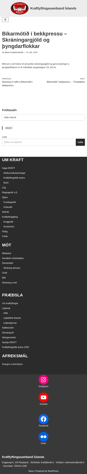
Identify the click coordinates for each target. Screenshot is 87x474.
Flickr (43, 443)
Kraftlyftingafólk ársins (14, 178)
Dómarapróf (8, 332)
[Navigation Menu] (5, 19)
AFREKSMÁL (15, 356)
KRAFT (8, 128)
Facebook (43, 426)
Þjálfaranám (8, 328)
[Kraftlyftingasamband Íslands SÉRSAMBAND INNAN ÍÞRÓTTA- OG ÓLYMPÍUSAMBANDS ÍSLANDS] (43, 8)
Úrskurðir (7, 207)
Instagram (43, 386)
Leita (4, 137)
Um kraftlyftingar (10, 303)
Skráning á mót (9, 282)
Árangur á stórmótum (12, 364)
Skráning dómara (11, 268)
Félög (5, 231)
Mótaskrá (6, 253)
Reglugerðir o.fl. (10, 192)
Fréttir (5, 236)
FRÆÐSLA (12, 295)
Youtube (43, 404)
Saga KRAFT (8, 168)
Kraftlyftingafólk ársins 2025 (15, 347)
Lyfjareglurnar (10, 323)
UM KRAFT (13, 159)
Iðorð (5, 183)
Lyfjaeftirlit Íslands (12, 318)
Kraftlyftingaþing (10, 217)
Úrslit (4, 273)
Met (4, 278)
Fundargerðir (9, 202)
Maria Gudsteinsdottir (14, 52)
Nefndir (5, 212)
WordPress (53, 471)
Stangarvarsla (9, 337)
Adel (5, 313)
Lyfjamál (6, 308)
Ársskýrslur (8, 226)
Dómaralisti (7, 263)
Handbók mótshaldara (13, 258)
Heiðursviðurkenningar (14, 173)
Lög (4, 187)
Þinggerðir (8, 222)
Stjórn (5, 197)
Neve (31, 471)
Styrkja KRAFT (9, 342)
